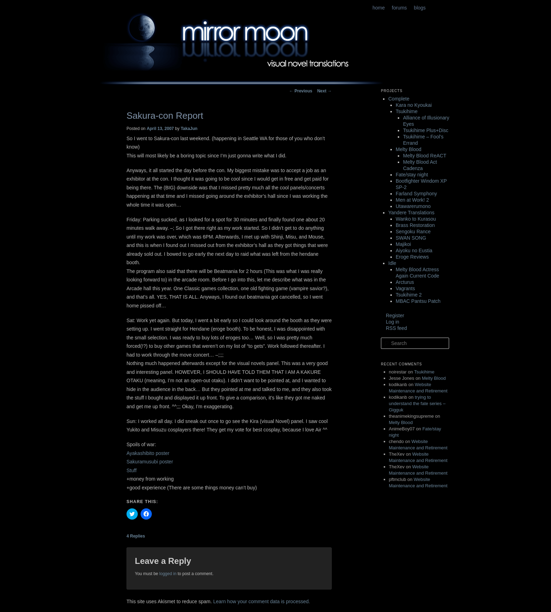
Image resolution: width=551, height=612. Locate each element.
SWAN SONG (411, 238)
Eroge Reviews (412, 257)
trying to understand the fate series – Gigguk (417, 403)
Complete (398, 99)
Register (395, 315)
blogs (420, 8)
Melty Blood (408, 149)
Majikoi (403, 244)
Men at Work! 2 (412, 200)
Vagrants (405, 288)
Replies (136, 536)
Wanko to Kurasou (416, 219)
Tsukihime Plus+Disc (425, 130)
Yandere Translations (411, 212)
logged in (167, 573)
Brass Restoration (415, 225)
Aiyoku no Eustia (414, 250)
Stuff (132, 470)
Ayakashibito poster (148, 453)
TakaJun (189, 128)
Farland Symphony (416, 193)
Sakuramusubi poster (150, 461)
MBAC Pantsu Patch (418, 301)
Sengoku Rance (413, 231)
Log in (392, 322)
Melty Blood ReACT (424, 155)
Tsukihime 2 (409, 295)
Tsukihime (406, 111)
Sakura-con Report (165, 115)
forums (399, 8)
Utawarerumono (413, 206)
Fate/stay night (412, 174)
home (378, 8)
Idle (392, 263)
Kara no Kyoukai (414, 105)
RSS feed (396, 328)
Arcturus (405, 282)
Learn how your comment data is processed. (261, 601)
